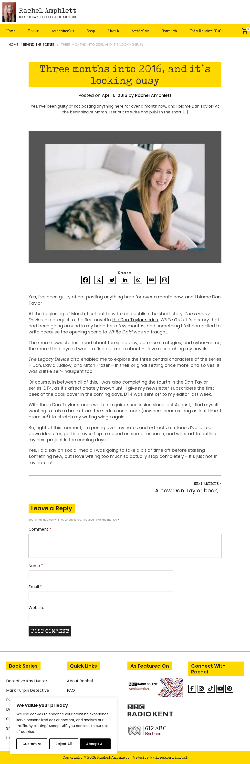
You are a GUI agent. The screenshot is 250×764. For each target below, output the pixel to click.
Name (36, 566)
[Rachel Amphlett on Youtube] (220, 689)
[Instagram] (164, 280)
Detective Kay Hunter (26, 681)
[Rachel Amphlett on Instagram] (201, 689)
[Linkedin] (125, 280)
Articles (140, 30)
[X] (98, 280)
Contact (169, 30)
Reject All (63, 743)
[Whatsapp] (138, 280)
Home (11, 30)
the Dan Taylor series (135, 320)
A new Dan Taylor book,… (188, 490)
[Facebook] (85, 280)
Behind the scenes (39, 44)
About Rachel (80, 681)
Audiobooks (63, 30)
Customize (31, 743)
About (113, 30)
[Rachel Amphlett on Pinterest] (229, 689)
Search (234, 31)
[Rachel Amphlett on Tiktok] (211, 689)
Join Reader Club (206, 30)
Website (36, 607)
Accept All (95, 743)
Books (33, 30)
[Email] (151, 280)
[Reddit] (112, 280)
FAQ (71, 690)
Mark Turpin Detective (27, 690)
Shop (90, 30)
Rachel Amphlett (153, 95)
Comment (40, 529)
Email (35, 586)
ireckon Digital (171, 757)
